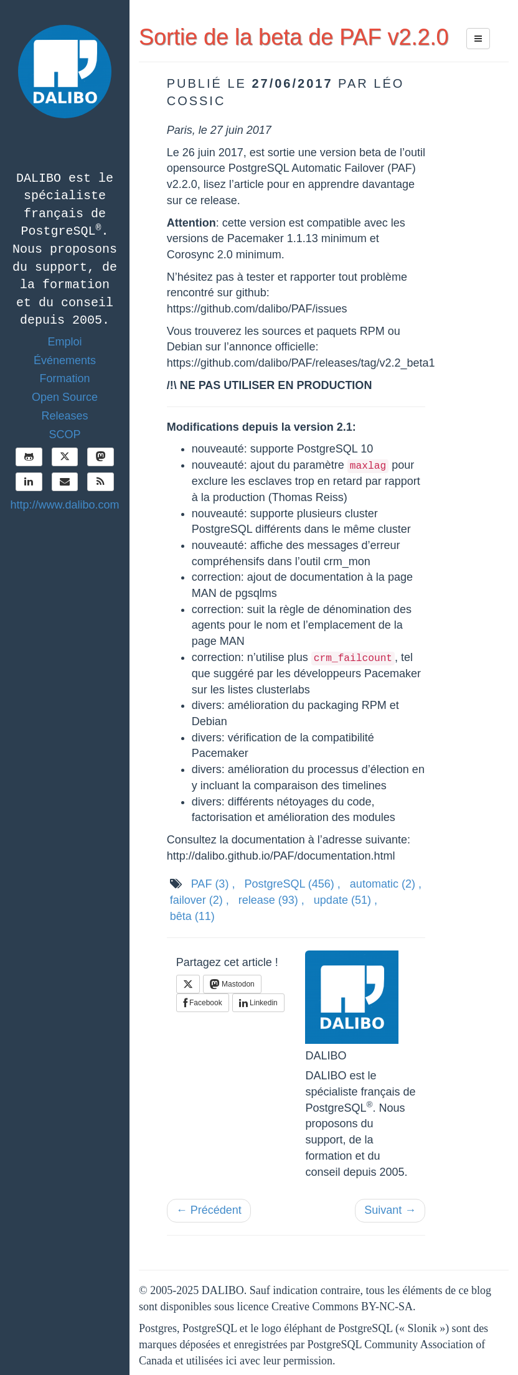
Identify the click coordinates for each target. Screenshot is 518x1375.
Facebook (202, 1002)
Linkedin (258, 1002)
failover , (199, 900)
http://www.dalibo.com (64, 505)
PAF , (213, 884)
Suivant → (390, 1210)
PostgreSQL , (292, 884)
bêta (192, 916)
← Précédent (209, 1210)
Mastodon (232, 984)
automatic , (385, 884)
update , (345, 900)
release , (271, 900)
